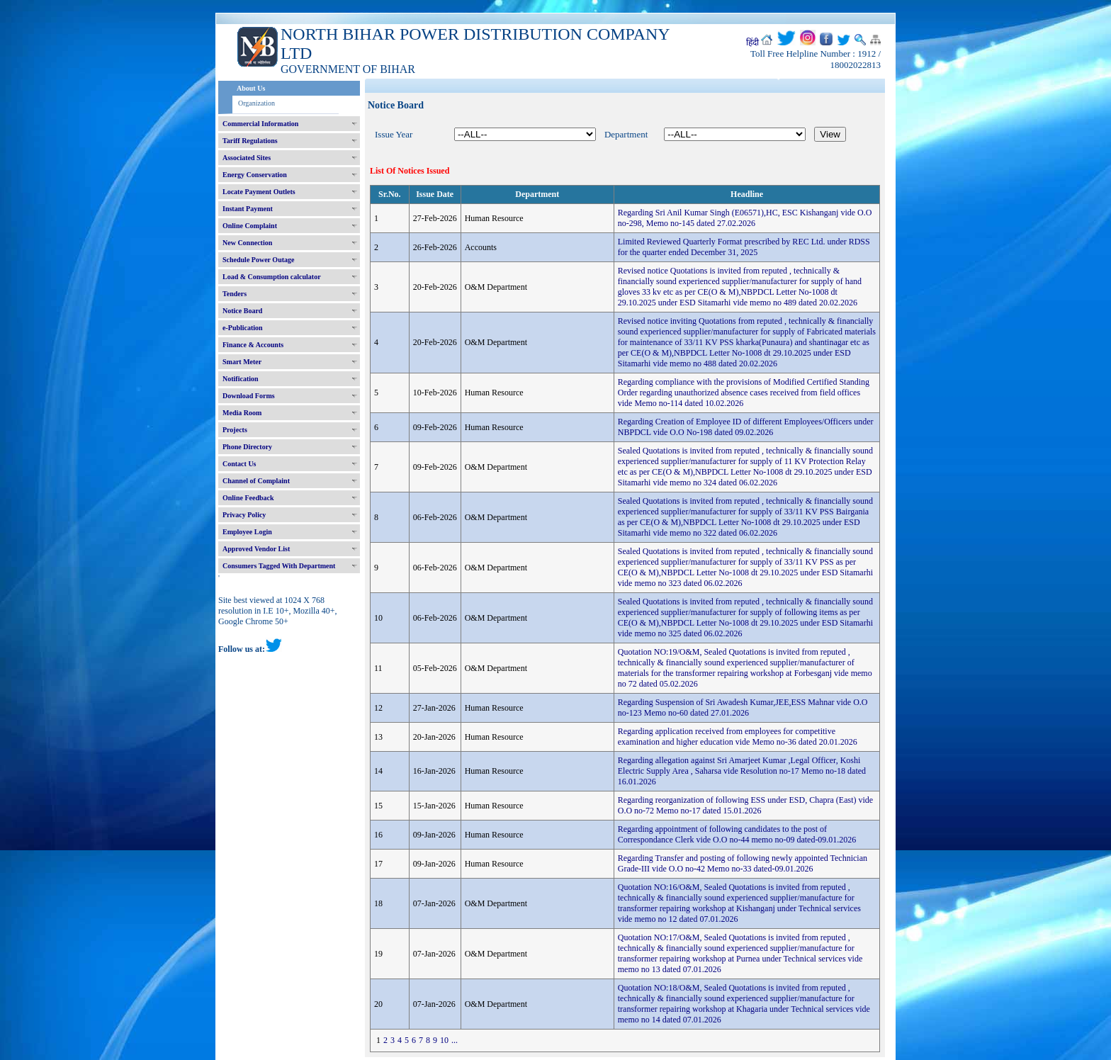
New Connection (247, 243)
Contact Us (239, 464)
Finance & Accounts (252, 345)
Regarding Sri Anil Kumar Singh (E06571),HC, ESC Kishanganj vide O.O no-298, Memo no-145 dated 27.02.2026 (745, 218)
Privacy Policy (244, 515)
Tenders (234, 294)
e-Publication (242, 328)
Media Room (241, 413)
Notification (240, 379)
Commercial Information (260, 124)
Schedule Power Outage (258, 260)
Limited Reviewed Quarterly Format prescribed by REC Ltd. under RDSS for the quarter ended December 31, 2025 (744, 247)
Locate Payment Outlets (258, 192)
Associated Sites (246, 158)
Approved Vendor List (256, 549)
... (454, 1040)
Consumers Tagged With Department (278, 566)
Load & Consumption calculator (271, 277)
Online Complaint (249, 226)
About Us (251, 88)
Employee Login (247, 532)
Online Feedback (248, 498)
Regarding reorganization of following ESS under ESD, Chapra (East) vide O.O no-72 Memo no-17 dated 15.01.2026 (745, 805)
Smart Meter (241, 362)
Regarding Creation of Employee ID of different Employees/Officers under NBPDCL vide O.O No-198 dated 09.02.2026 (746, 427)
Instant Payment (247, 209)
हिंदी (752, 42)
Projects (234, 430)
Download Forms (248, 396)
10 (444, 1040)
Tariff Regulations (250, 141)
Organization (256, 103)
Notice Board (242, 311)
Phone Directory (247, 447)
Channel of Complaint (256, 481)
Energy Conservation (254, 175)
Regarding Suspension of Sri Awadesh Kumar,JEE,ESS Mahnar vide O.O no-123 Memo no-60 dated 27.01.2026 (743, 707)
